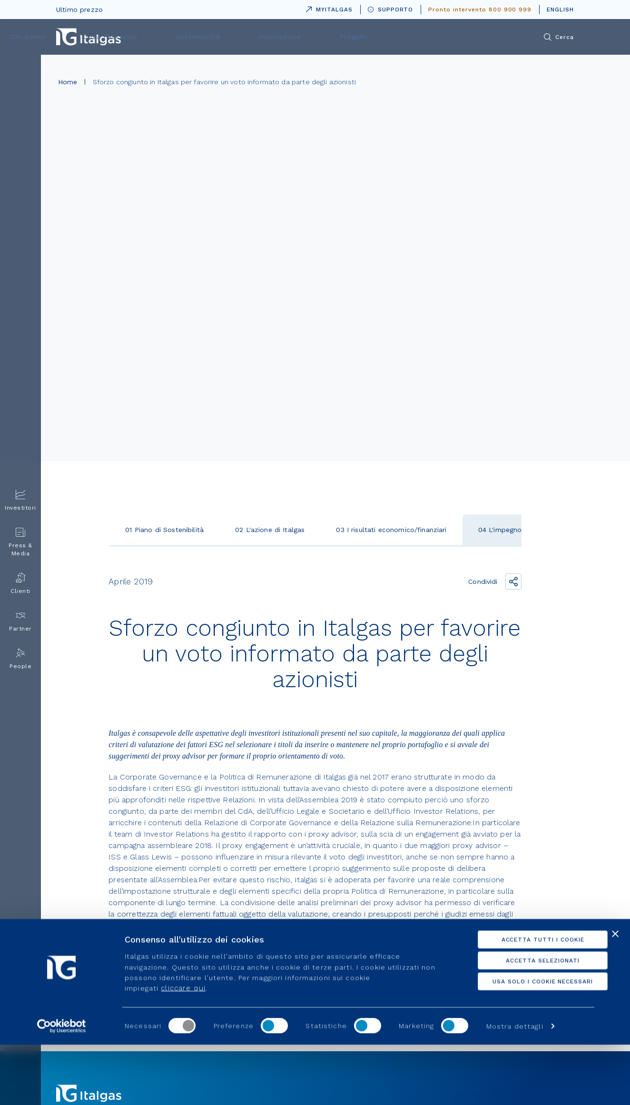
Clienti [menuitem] (20, 583)
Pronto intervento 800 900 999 (480, 9)
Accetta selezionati (526, 1020)
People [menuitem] (20, 659)
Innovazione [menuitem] (410, 36)
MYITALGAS (327, 8)
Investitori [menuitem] (20, 500)
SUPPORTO (390, 9)
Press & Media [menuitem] (20, 542)
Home (68, 82)
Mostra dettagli (514, 1086)
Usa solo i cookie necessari (526, 1041)
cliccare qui (183, 1048)
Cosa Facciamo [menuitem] (266, 36)
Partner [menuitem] (20, 621)
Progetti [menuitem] (472, 36)
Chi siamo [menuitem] (195, 36)
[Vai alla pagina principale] (88, 37)
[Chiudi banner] (615, 993)
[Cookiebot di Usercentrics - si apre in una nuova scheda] (61, 1086)
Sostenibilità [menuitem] (341, 36)
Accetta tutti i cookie (526, 999)
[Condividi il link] (513, 581)
